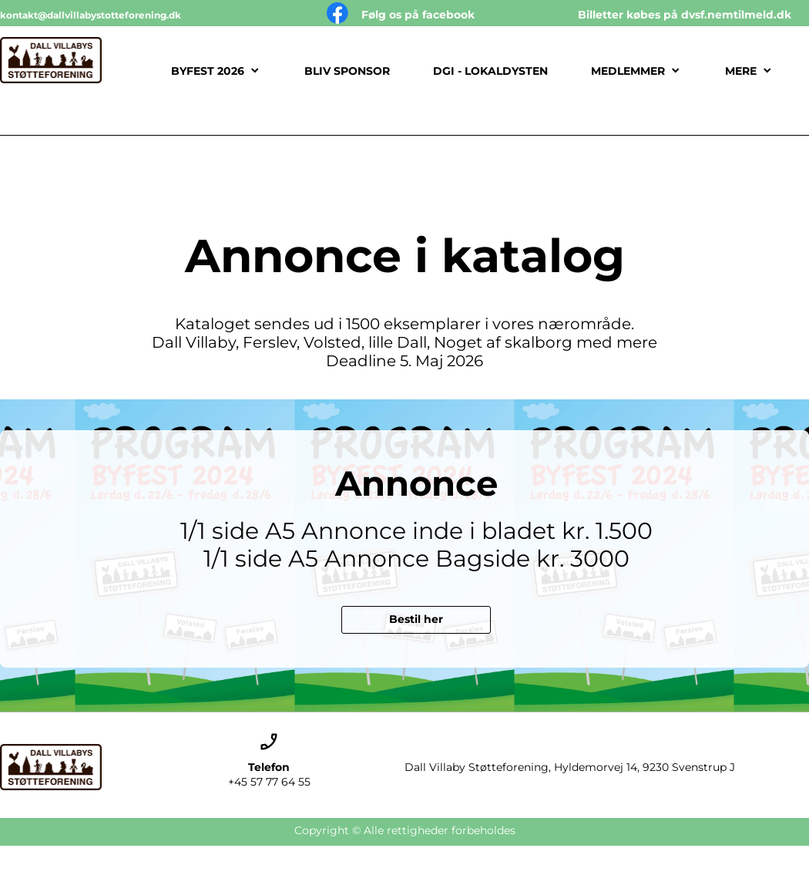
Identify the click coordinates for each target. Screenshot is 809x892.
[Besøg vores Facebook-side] (337, 13)
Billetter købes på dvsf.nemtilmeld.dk (684, 15)
